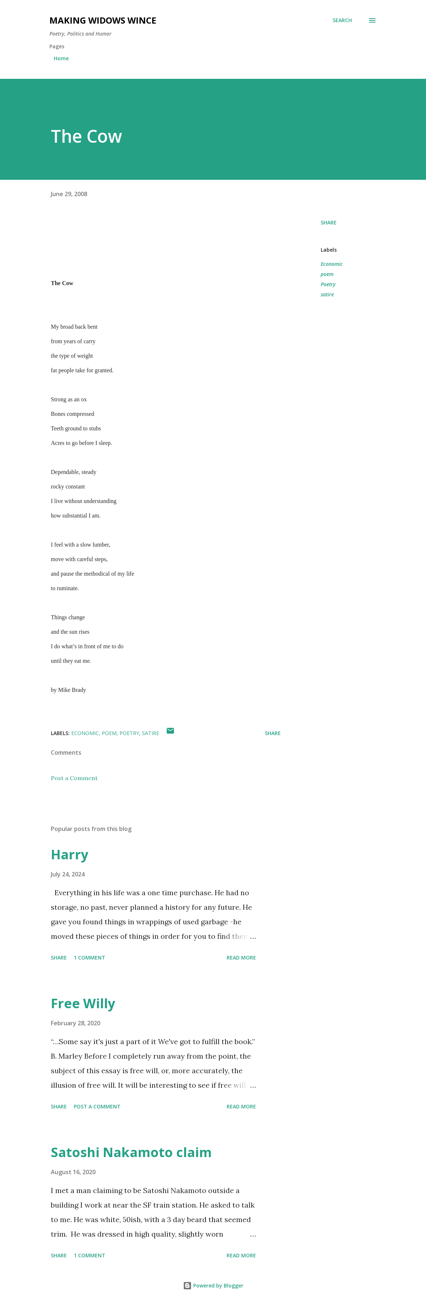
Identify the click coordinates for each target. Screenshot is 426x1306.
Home (61, 58)
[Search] (342, 20)
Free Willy (83, 1003)
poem (327, 274)
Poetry (328, 284)
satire (327, 294)
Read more (241, 957)
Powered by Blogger (213, 1285)
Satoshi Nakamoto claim (131, 1152)
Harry (69, 854)
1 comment (89, 957)
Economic (332, 263)
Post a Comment (74, 778)
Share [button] (329, 222)
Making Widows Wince (102, 20)
